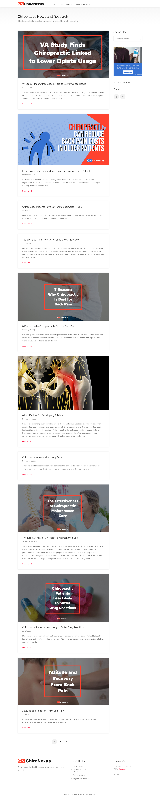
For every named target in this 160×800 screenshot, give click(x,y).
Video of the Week (83, 4)
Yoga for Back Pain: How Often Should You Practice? (50, 239)
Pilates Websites (79, 775)
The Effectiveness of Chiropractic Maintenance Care (50, 537)
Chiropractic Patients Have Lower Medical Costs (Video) (52, 206)
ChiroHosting (78, 766)
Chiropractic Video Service (80, 770)
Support (122, 769)
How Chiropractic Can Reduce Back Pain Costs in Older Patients (56, 171)
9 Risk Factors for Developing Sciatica (42, 415)
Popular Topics (64, 4)
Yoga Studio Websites (81, 779)
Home (53, 4)
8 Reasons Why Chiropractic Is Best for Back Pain (48, 326)
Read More (27, 104)
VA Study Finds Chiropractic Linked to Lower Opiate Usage (54, 83)
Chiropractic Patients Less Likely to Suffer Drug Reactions (53, 627)
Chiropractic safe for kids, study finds (42, 457)
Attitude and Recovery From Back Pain (43, 710)
